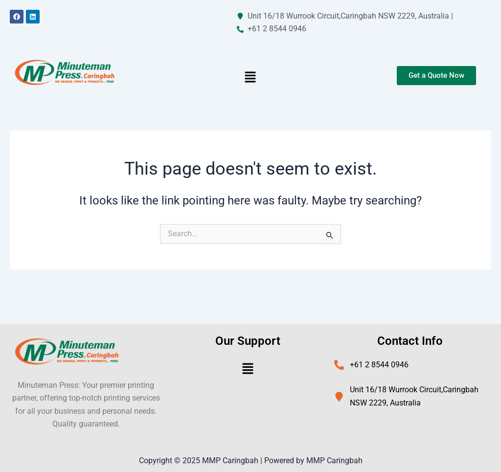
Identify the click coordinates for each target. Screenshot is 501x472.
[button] (250, 78)
